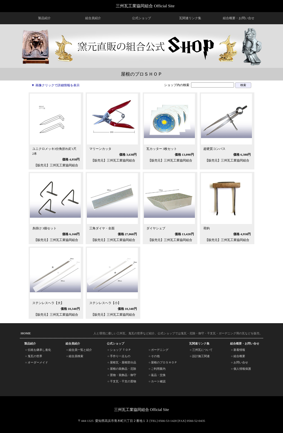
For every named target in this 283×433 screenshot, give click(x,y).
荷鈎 (206, 228)
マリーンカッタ (100, 149)
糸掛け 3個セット (44, 228)
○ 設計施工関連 (200, 356)
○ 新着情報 (238, 350)
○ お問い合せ (239, 362)
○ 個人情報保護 (241, 368)
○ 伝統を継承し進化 (38, 350)
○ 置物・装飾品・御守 (122, 375)
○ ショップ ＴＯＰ (119, 350)
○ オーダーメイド (36, 362)
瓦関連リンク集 (190, 18)
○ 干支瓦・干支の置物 (122, 381)
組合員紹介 (93, 18)
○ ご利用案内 (157, 368)
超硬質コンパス (214, 149)
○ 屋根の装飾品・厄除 (122, 368)
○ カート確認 (157, 381)
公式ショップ (141, 18)
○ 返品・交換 (157, 375)
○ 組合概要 (238, 356)
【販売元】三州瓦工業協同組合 (56, 165)
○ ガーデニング (158, 350)
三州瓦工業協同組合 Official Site (145, 6)
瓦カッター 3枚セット (161, 149)
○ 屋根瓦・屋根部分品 (122, 362)
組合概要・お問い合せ (238, 18)
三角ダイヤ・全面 (102, 228)
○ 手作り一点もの (119, 356)
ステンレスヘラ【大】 (48, 303)
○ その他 (154, 356)
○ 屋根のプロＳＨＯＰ (163, 362)
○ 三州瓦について (201, 350)
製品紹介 (44, 18)
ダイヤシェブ (155, 228)
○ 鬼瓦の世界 (33, 356)
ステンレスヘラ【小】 (105, 303)
